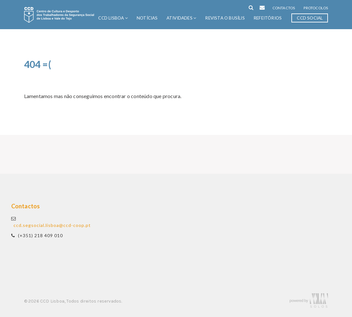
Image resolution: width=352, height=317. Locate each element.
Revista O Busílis (225, 18)
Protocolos (316, 8)
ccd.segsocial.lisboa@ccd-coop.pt (52, 225)
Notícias (147, 18)
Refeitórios (267, 18)
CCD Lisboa (113, 18)
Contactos (283, 8)
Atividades (181, 18)
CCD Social (309, 18)
